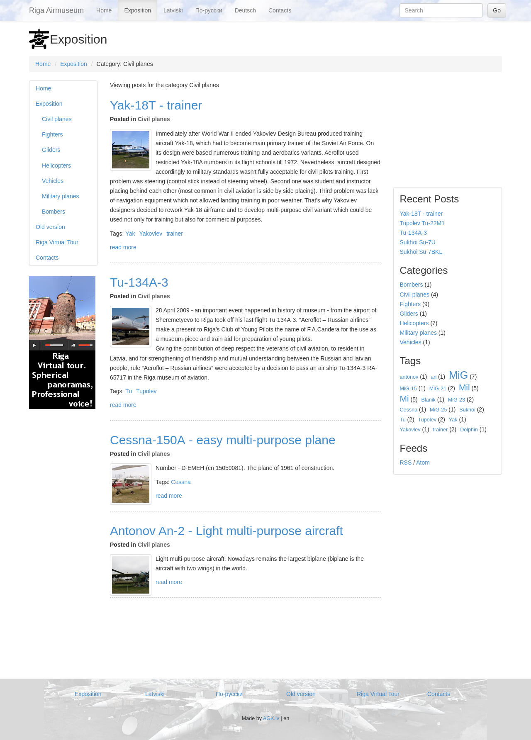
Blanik (428, 400)
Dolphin (469, 430)
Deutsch (245, 10)
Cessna (180, 482)
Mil (464, 387)
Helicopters (56, 165)
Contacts (279, 10)
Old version (50, 227)
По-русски (208, 10)
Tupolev (146, 391)
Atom (423, 462)
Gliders (51, 149)
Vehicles (52, 181)
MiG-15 (408, 389)
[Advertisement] (62, 543)
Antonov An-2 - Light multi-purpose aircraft (226, 531)
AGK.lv (271, 718)
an (433, 377)
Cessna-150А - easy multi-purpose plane (223, 440)
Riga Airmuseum (56, 10)
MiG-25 (438, 410)
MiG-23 (456, 400)
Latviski (173, 10)
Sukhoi (467, 410)
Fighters (52, 134)
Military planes (60, 196)
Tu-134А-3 (139, 282)
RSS (406, 462)
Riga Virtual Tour (57, 242)
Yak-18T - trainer (156, 105)
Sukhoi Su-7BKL (421, 251)
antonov (409, 377)
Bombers (53, 211)
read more (123, 247)
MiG (458, 375)
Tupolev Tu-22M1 (422, 223)
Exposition (137, 10)
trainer (174, 233)
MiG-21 (437, 389)
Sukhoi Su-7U (418, 242)
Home (104, 10)
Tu (128, 391)
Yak (130, 233)
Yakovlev (150, 233)
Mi (404, 398)
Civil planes (57, 119)
